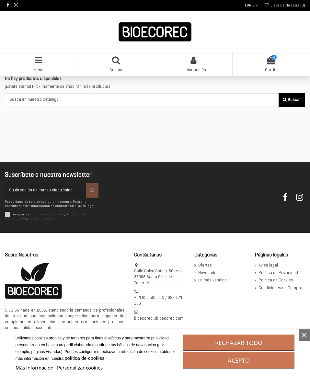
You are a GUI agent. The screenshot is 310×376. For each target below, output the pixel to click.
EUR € (251, 5)
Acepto (239, 360)
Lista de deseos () (285, 5)
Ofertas (205, 266)
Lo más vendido (212, 280)
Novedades (208, 273)
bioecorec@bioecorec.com (159, 319)
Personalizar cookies (80, 367)
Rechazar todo (238, 343)
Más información (34, 367)
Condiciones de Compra (280, 288)
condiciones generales (46, 214)
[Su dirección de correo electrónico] (45, 190)
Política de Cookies (275, 280)
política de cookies (42, 218)
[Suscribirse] (92, 190)
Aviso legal (268, 266)
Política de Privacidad (278, 273)
